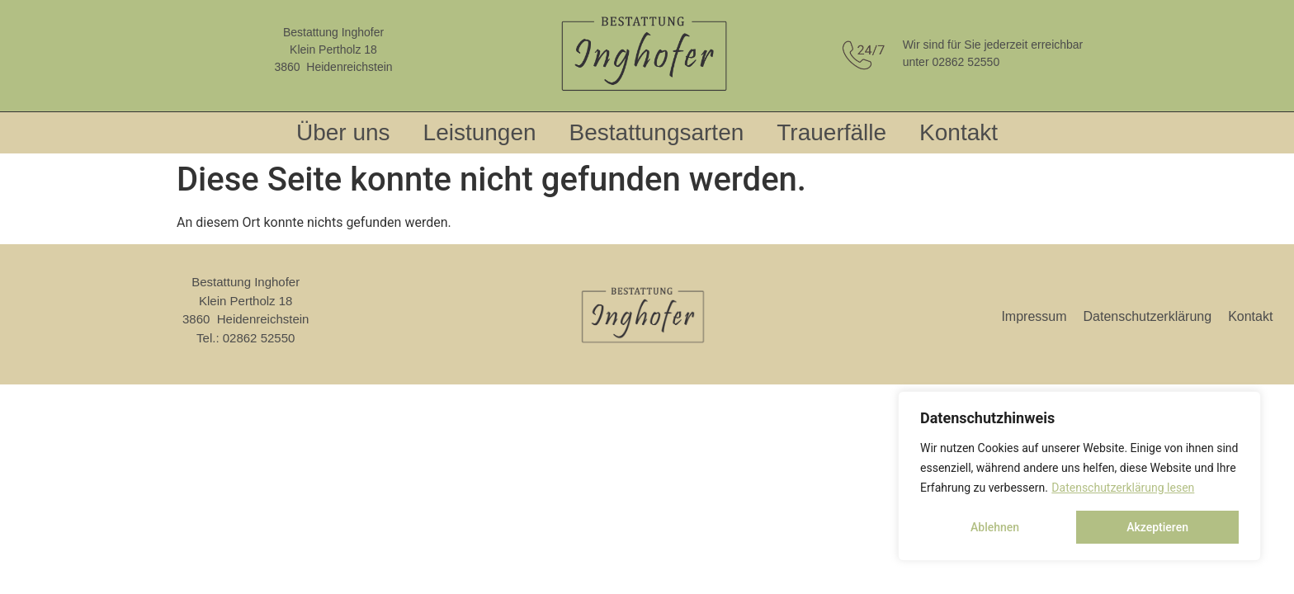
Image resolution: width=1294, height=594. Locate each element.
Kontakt (958, 132)
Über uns (343, 132)
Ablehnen (994, 527)
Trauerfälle (831, 132)
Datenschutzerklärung (1148, 316)
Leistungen (479, 132)
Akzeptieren (1157, 527)
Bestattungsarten (656, 132)
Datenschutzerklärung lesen (1122, 487)
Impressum (1033, 316)
